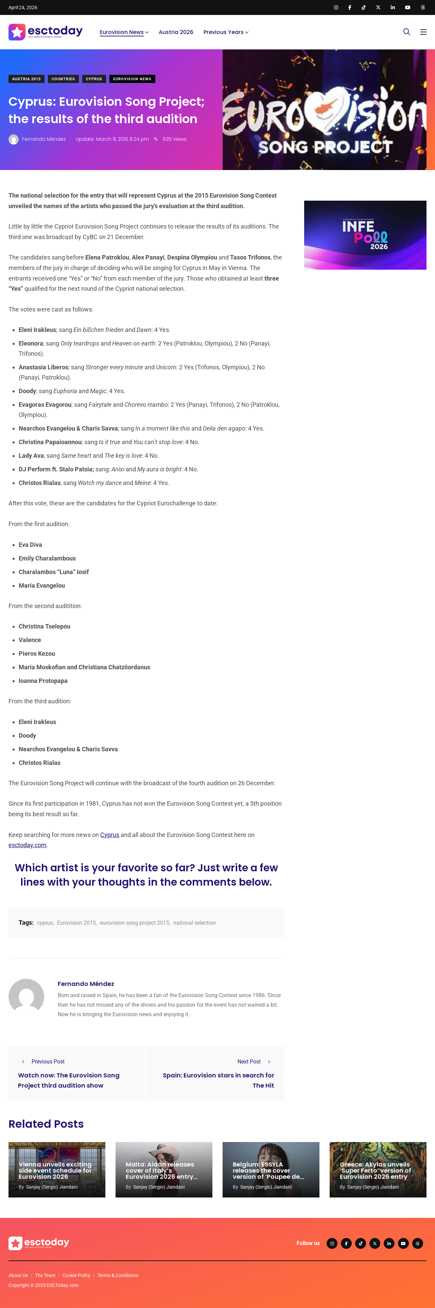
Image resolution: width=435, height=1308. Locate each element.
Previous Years (224, 32)
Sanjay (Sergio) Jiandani (51, 1187)
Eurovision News (122, 32)
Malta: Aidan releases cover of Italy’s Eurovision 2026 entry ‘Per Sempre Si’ (160, 1173)
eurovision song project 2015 (134, 923)
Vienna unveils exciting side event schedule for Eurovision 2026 (55, 1170)
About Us (18, 1275)
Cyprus (94, 79)
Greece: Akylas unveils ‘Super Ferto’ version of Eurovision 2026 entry (375, 1170)
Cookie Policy (76, 1275)
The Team (45, 1275)
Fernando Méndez (86, 983)
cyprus (45, 923)
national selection (194, 923)
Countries (63, 79)
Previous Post (41, 1061)
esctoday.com (27, 845)
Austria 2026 (176, 32)
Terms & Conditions (118, 1275)
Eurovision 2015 (76, 923)
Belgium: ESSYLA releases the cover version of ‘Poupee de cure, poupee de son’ (266, 1173)
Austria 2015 (26, 79)
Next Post (256, 1061)
